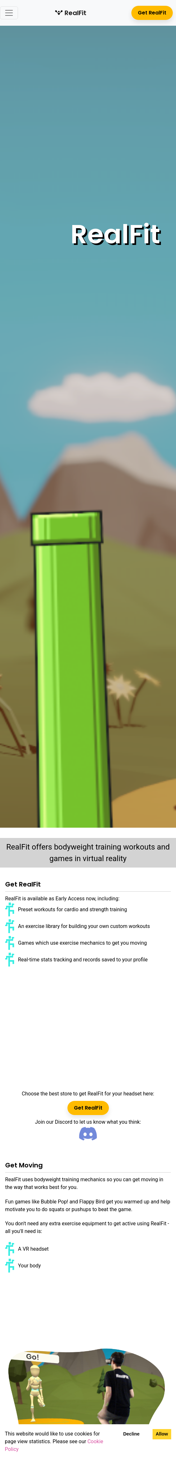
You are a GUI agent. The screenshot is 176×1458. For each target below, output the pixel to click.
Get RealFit (152, 12)
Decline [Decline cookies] (131, 1433)
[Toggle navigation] (9, 12)
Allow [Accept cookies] (162, 1433)
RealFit (70, 12)
